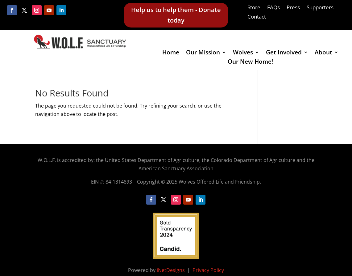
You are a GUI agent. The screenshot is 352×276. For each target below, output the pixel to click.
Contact (256, 17)
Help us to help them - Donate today (176, 15)
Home (170, 53)
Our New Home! (250, 62)
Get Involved (284, 53)
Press (293, 8)
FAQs (273, 8)
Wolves (243, 53)
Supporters (320, 8)
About (323, 53)
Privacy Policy (208, 270)
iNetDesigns (171, 270)
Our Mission (203, 53)
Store (253, 8)
